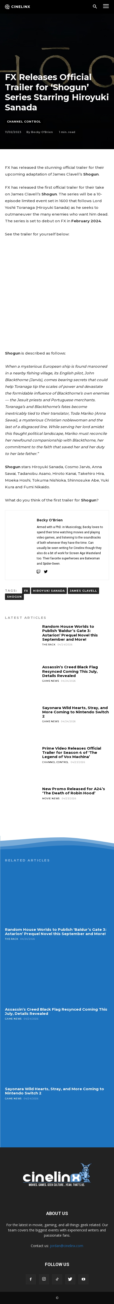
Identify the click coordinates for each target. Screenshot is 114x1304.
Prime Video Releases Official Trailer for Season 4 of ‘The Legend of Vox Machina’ (71, 752)
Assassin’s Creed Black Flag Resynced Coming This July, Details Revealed (70, 671)
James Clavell (83, 590)
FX (26, 590)
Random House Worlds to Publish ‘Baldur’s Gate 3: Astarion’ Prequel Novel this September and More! (70, 633)
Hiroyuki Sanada (49, 590)
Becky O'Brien (42, 132)
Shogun (14, 596)
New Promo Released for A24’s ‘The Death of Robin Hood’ (73, 790)
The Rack (48, 644)
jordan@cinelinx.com (66, 1245)
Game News (50, 680)
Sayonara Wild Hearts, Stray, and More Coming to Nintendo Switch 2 (75, 712)
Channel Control (24, 122)
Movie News (51, 798)
